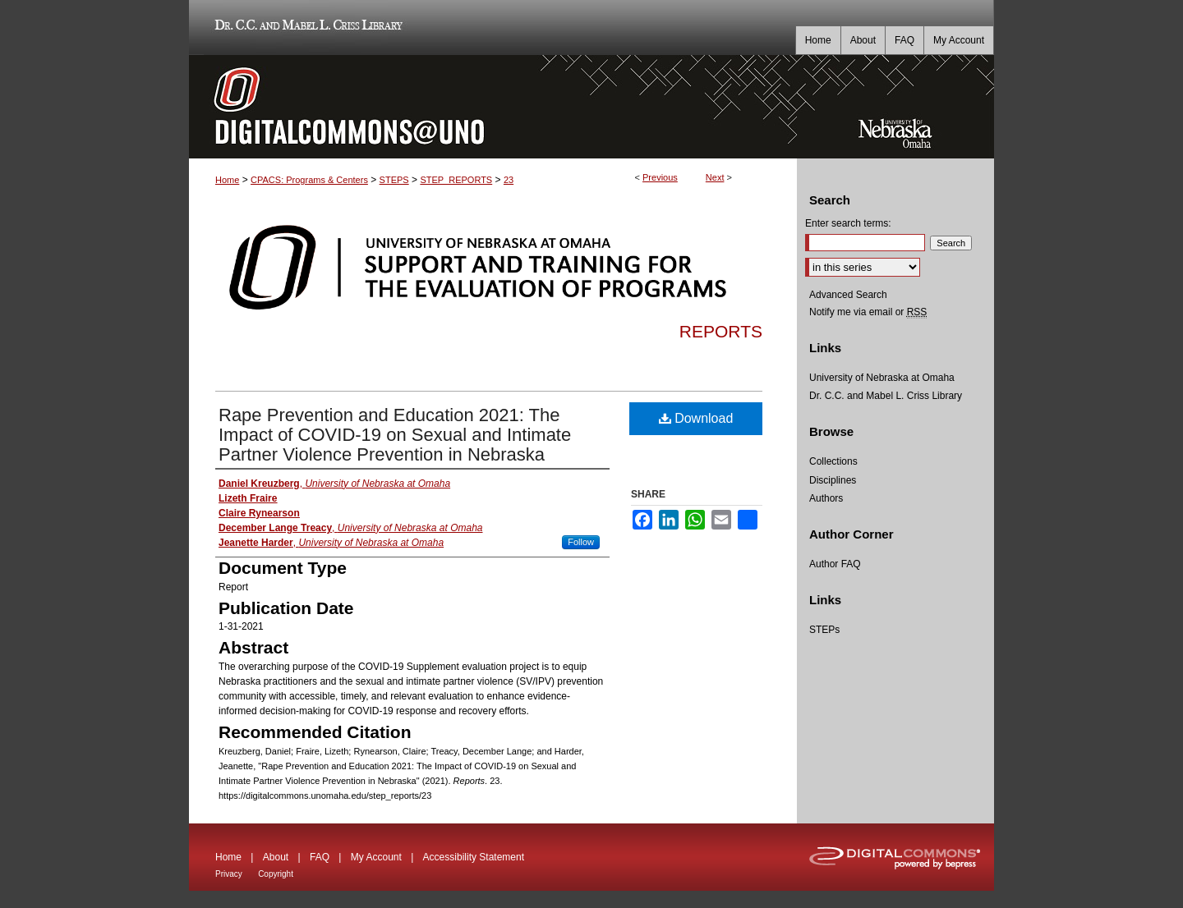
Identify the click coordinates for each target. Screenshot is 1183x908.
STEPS (394, 180)
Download (696, 418)
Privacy (228, 873)
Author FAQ (835, 564)
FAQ (319, 857)
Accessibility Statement (473, 857)
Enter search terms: (848, 223)
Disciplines (832, 480)
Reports (720, 331)
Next (715, 177)
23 (508, 180)
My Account (376, 857)
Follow (581, 542)
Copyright (275, 873)
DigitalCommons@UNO (493, 106)
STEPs (824, 629)
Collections (833, 461)
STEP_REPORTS (456, 180)
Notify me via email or (868, 312)
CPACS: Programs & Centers (309, 180)
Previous (660, 177)
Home (227, 180)
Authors (826, 498)
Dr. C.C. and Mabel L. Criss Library (306, 27)
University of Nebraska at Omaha (882, 377)
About (275, 857)
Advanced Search (848, 294)
